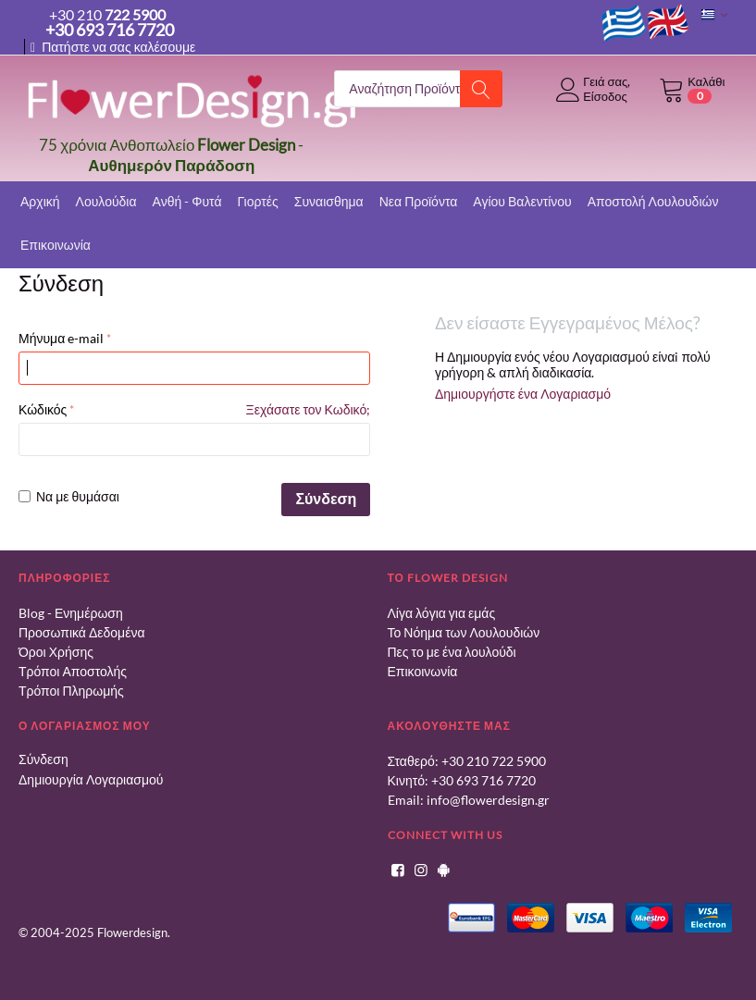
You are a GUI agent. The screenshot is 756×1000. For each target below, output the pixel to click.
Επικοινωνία (423, 671)
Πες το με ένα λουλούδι (452, 652)
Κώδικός (43, 409)
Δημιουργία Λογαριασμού (91, 779)
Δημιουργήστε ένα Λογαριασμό (523, 393)
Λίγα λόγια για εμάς (442, 613)
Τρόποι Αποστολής (73, 671)
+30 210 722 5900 (493, 761)
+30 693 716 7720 (483, 780)
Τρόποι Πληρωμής (71, 690)
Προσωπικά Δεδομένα (82, 632)
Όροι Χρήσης (56, 652)
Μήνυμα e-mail (61, 338)
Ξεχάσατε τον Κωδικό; (308, 409)
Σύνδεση (325, 498)
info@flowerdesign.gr (488, 800)
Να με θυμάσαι (69, 496)
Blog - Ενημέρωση (71, 613)
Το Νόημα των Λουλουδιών (464, 632)
